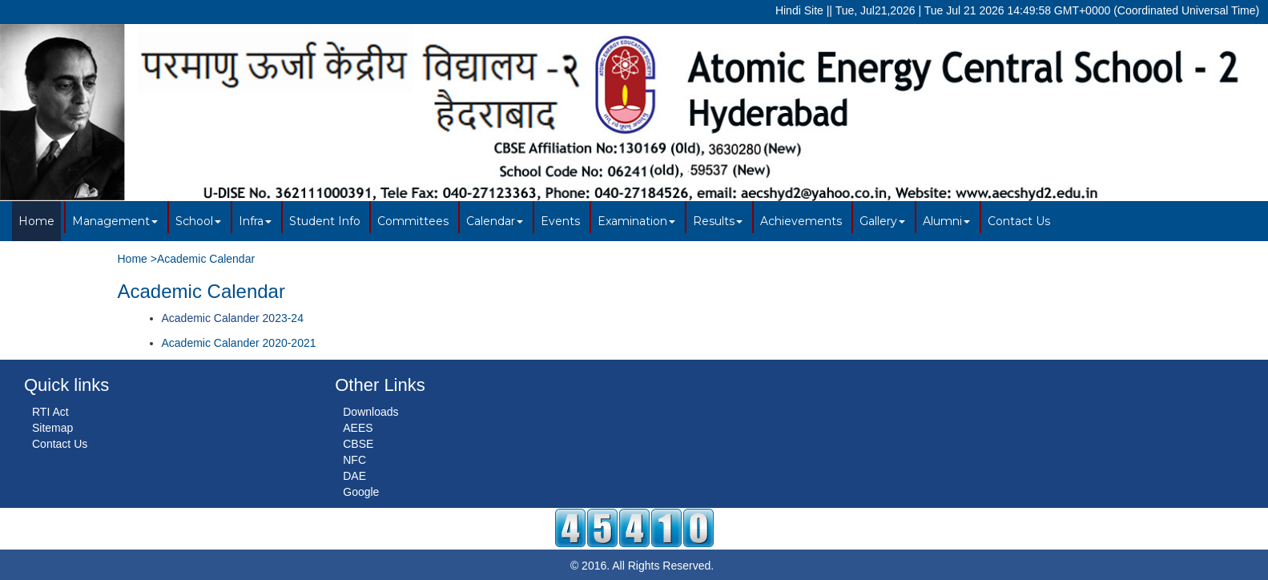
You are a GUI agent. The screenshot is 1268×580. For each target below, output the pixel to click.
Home (36, 221)
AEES (357, 427)
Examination (636, 221)
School (198, 221)
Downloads (370, 411)
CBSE (358, 443)
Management (115, 221)
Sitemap (52, 427)
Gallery (882, 221)
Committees (413, 221)
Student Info (324, 221)
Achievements (801, 221)
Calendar (494, 221)
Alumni (946, 221)
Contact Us (1019, 221)
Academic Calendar (206, 258)
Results (718, 221)
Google (361, 491)
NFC (354, 459)
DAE (354, 475)
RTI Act (50, 411)
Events (560, 221)
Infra (255, 221)
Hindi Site (799, 10)
